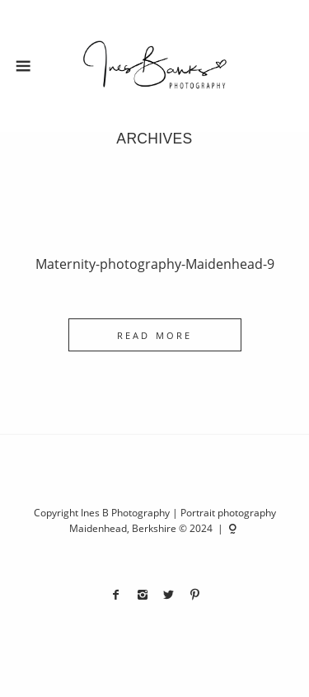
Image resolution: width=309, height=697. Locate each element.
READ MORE (154, 335)
